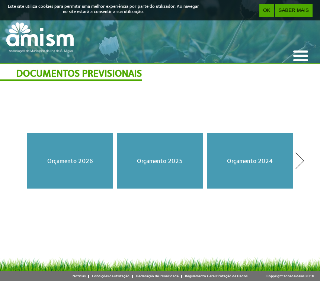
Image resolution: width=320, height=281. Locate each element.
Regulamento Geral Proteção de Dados (216, 276)
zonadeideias (294, 276)
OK (266, 10)
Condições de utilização (110, 276)
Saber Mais (294, 10)
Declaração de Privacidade (157, 276)
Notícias (79, 276)
